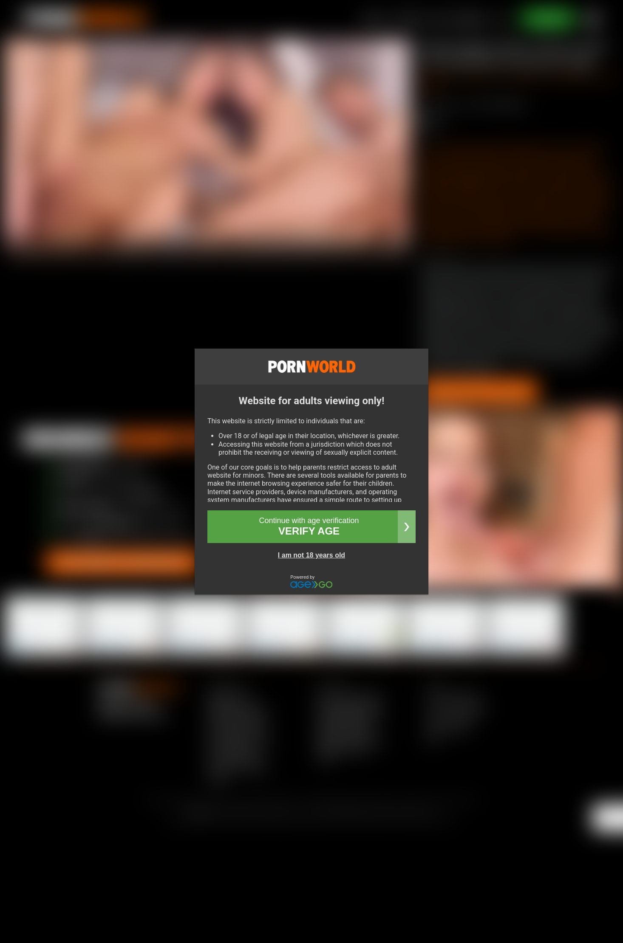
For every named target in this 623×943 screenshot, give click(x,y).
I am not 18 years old (311, 555)
